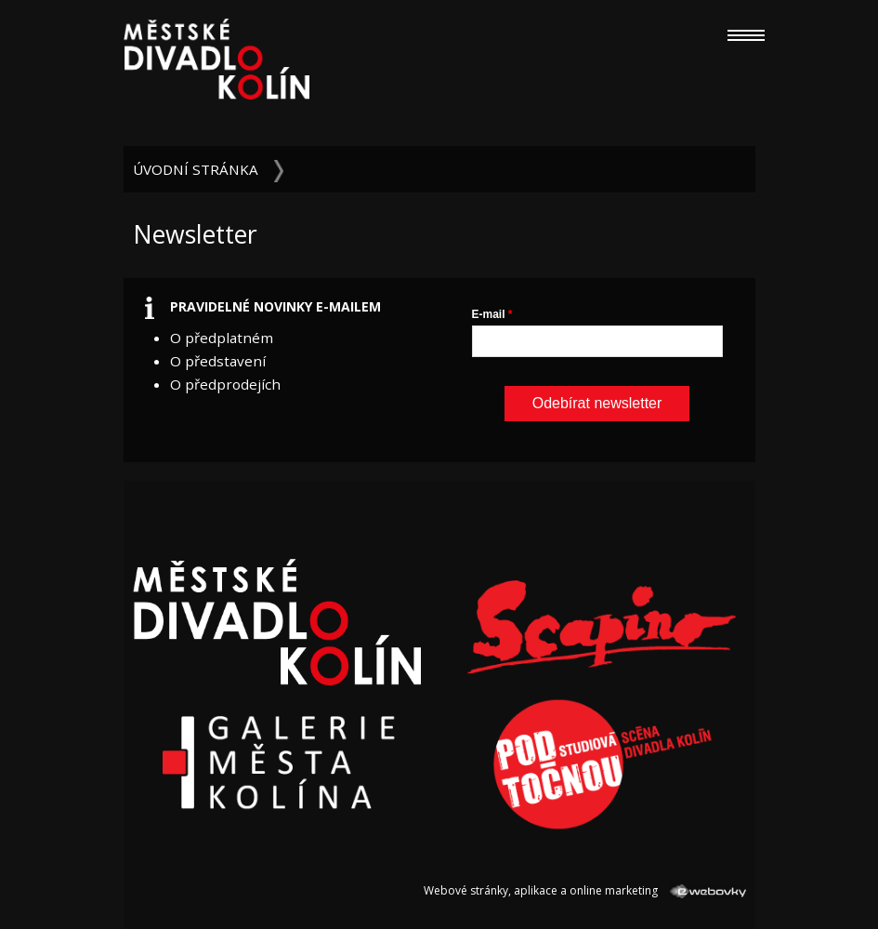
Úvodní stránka (195, 169)
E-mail (488, 314)
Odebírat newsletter (597, 403)
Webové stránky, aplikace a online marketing (584, 890)
